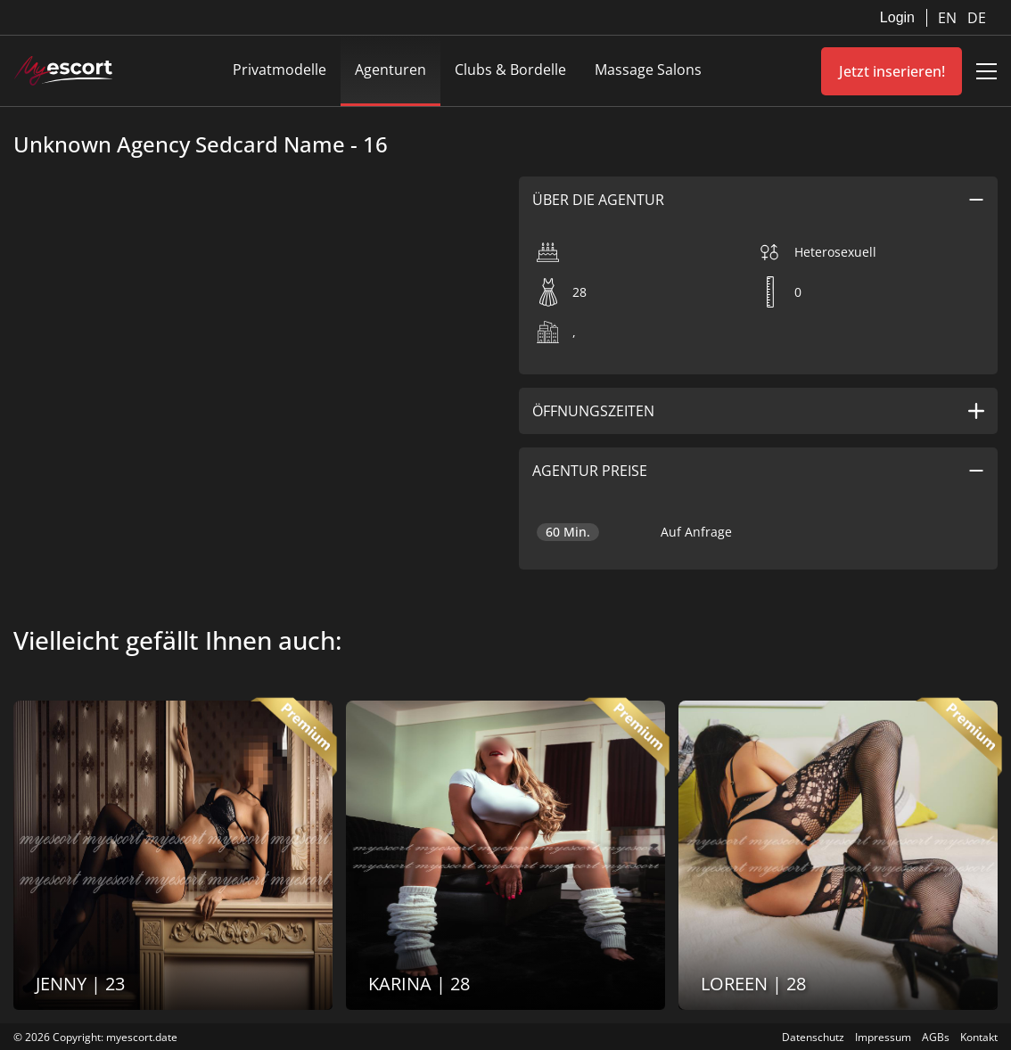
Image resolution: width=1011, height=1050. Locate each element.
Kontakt (979, 1037)
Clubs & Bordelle (510, 69)
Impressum (883, 1037)
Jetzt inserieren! (892, 71)
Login (897, 17)
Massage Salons (648, 69)
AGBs (935, 1037)
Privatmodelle (279, 69)
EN (949, 18)
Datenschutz (813, 1037)
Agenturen (390, 69)
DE (976, 18)
